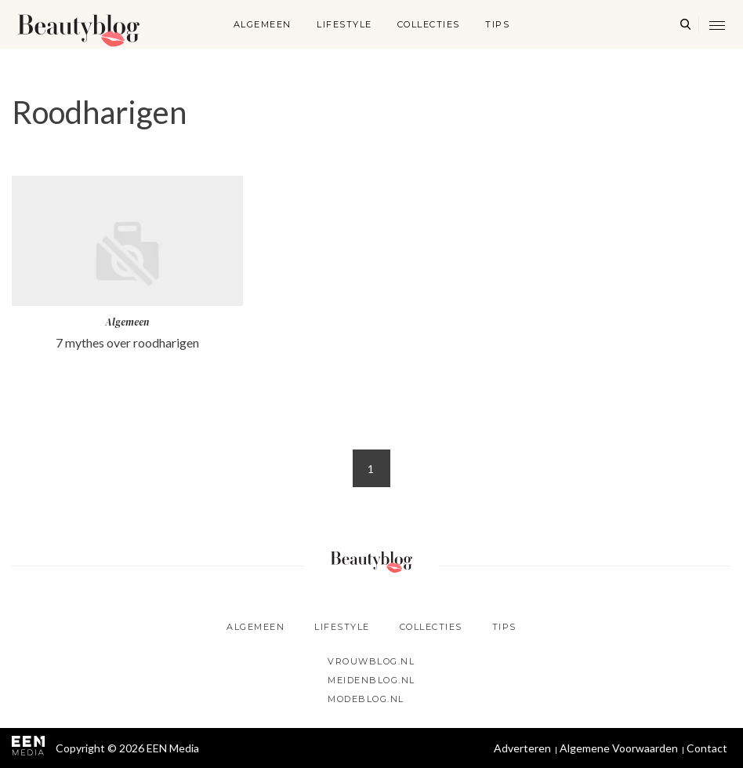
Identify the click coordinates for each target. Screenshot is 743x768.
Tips (497, 24)
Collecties (428, 24)
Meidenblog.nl (371, 680)
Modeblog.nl (366, 698)
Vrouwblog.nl (371, 661)
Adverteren (522, 748)
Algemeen (263, 24)
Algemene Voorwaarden (619, 748)
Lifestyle (344, 24)
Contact (707, 748)
